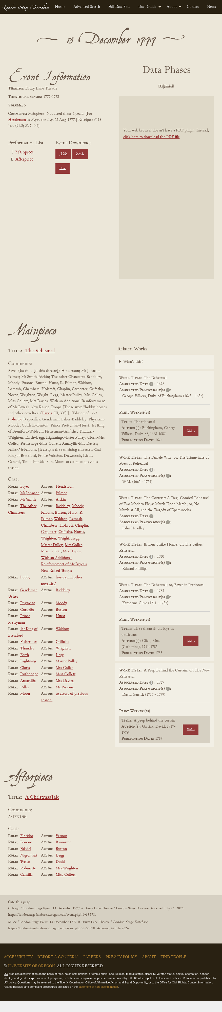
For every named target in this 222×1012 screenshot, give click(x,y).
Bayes (24, 498)
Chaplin (81, 537)
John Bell (17, 431)
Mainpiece (24, 152)
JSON (63, 154)
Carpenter (48, 544)
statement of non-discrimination (98, 998)
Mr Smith (28, 511)
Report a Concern (57, 968)
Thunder (27, 660)
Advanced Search (86, 7)
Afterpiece (24, 159)
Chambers (49, 537)
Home (60, 7)
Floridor (26, 847)
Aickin (61, 511)
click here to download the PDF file (151, 148)
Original (165, 86)
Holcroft (66, 537)
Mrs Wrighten (67, 880)
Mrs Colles (73, 556)
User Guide (147, 7)
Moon (25, 705)
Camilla (26, 886)
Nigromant (28, 867)
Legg (75, 550)
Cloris (25, 679)
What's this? (133, 373)
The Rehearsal (40, 362)
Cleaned (193, 86)
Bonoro (26, 854)
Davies (47, 425)
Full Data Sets (119, 7)
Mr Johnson (29, 505)
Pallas (24, 699)
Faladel (25, 860)
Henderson (17, 120)
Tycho (25, 873)
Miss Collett (51, 563)
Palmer (61, 505)
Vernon (61, 847)
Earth (24, 666)
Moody (78, 517)
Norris (79, 544)
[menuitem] (60, 7)
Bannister (63, 854)
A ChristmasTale (42, 809)
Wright (63, 550)
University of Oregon (31, 978)
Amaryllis (28, 692)
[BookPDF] (166, 199)
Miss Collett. (66, 886)
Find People (173, 968)
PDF (137, 86)
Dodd (60, 873)
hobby (25, 589)
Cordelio (27, 621)
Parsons (47, 524)
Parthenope (29, 686)
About (172, 7)
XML (80, 154)
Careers (92, 968)
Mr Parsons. (65, 699)
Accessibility (18, 968)
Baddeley (63, 517)
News (211, 7)
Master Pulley (52, 556)
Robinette (28, 880)
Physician (27, 615)
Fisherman (28, 653)
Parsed (165, 98)
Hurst (72, 524)
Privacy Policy (121, 968)
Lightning (28, 673)
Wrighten (48, 550)
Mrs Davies (65, 692)
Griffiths (65, 544)
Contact (193, 7)
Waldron (60, 530)
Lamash (75, 530)
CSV (62, 168)
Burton (60, 524)
